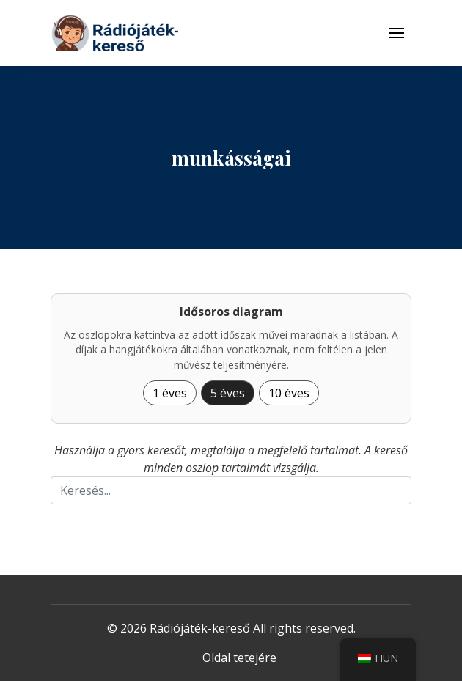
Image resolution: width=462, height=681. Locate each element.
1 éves (170, 393)
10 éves (288, 393)
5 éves (227, 393)
